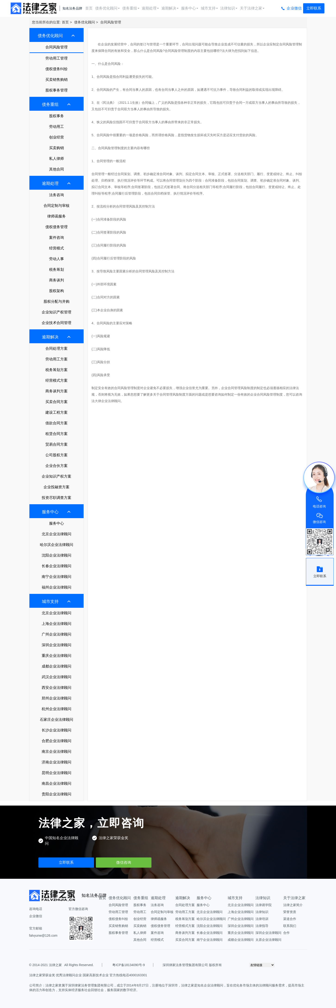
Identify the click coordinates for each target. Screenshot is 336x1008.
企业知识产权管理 (56, 312)
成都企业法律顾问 (56, 666)
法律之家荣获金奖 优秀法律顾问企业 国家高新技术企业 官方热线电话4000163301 (88, 975)
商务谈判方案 (56, 391)
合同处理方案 (56, 348)
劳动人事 (56, 259)
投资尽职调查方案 (56, 498)
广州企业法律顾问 (56, 634)
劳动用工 (56, 127)
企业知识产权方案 (56, 476)
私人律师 (56, 159)
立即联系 (313, 8)
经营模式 (56, 248)
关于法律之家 (252, 8)
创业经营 (56, 137)
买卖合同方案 (56, 402)
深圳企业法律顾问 (56, 645)
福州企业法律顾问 (56, 587)
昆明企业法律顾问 (56, 773)
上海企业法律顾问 (56, 624)
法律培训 (261, 919)
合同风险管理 (110, 22)
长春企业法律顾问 (56, 566)
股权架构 (56, 291)
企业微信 (294, 8)
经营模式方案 (56, 380)
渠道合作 (289, 919)
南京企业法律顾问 (56, 751)
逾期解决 (170, 8)
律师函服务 (56, 216)
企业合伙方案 (56, 466)
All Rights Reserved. (78, 965)
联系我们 (289, 926)
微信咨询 (123, 862)
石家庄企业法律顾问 (56, 719)
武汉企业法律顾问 (56, 677)
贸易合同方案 (56, 444)
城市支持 (209, 8)
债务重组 (130, 8)
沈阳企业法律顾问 (56, 555)
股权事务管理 (56, 90)
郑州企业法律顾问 (56, 698)
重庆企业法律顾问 (56, 656)
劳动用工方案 (56, 359)
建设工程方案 (56, 412)
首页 (89, 8)
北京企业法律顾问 (56, 534)
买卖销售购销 (56, 80)
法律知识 (228, 8)
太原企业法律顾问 (268, 940)
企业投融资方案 (56, 487)
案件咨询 (56, 237)
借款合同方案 (56, 423)
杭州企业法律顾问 (56, 709)
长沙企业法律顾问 (56, 730)
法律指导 (261, 926)
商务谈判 (56, 280)
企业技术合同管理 (56, 323)
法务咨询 (56, 195)
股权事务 (56, 116)
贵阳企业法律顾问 (56, 794)
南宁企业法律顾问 (56, 577)
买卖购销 (56, 148)
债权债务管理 (56, 227)
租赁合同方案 (56, 434)
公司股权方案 (56, 455)
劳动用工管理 (56, 58)
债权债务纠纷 (56, 69)
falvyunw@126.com (43, 935)
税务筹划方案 (56, 370)
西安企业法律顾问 (56, 688)
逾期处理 (150, 8)
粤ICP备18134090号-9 (128, 965)
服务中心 (189, 8)
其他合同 (56, 169)
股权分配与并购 (56, 301)
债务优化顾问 (107, 8)
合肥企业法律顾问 (56, 741)
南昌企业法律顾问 (56, 783)
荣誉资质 (289, 912)
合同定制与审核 (56, 206)
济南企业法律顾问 (56, 762)
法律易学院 (263, 905)
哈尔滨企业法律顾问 (56, 545)
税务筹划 (56, 269)
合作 (286, 933)
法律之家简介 (293, 905)
